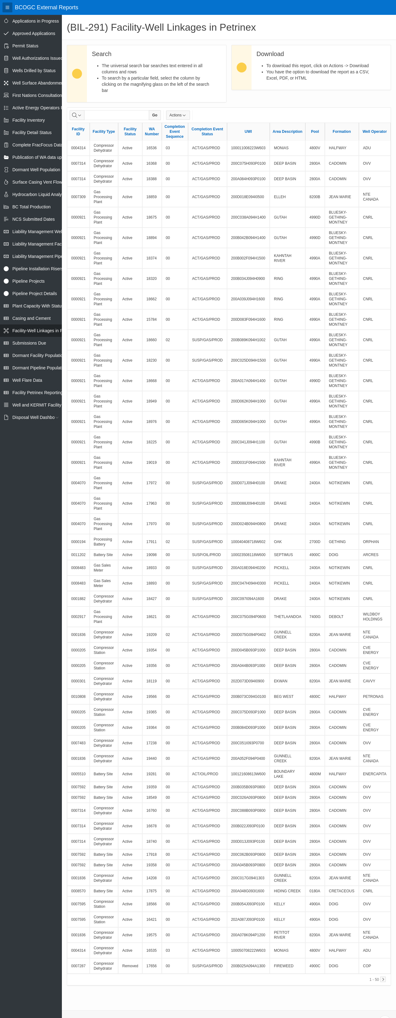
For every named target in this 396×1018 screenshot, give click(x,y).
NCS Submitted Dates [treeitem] (33, 219)
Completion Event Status (207, 131)
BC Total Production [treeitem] (31, 206)
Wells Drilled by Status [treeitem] (34, 70)
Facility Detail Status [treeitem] (32, 132)
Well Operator (375, 131)
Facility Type (104, 131)
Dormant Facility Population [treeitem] (38, 355)
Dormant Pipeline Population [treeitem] (39, 367)
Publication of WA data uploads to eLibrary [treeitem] (53, 157)
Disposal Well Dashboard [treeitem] (36, 417)
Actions (178, 115)
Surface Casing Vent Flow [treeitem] (37, 182)
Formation (342, 131)
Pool (315, 131)
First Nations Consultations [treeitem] (38, 95)
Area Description (287, 131)
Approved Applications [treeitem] (33, 33)
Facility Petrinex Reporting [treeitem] (37, 392)
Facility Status (130, 131)
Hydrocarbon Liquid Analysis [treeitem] (39, 194)
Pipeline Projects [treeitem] (28, 281)
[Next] (383, 979)
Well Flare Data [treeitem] (27, 380)
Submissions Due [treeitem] (29, 343)
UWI (248, 131)
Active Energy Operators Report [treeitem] (43, 107)
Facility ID (78, 131)
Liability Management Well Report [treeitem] (44, 231)
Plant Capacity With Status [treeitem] (38, 305)
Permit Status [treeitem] (25, 45)
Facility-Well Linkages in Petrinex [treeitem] (44, 330)
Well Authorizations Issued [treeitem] (37, 58)
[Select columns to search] (77, 115)
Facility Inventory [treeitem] (28, 120)
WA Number (152, 131)
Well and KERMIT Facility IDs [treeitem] (40, 404)
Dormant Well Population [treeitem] (36, 169)
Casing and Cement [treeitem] (31, 318)
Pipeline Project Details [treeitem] (34, 293)
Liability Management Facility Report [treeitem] (47, 243)
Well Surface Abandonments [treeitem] (39, 82)
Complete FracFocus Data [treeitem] (37, 144)
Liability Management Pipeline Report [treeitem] (48, 256)
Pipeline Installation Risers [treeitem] (37, 268)
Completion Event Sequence (175, 131)
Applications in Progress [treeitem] (35, 21)
